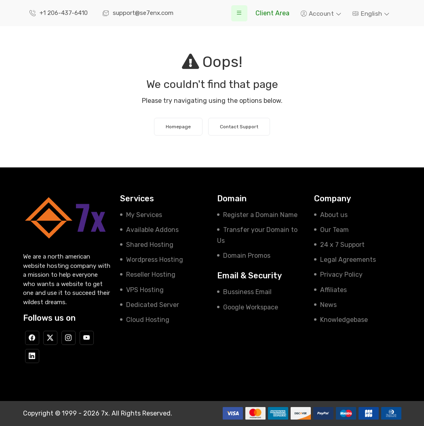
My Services (144, 215)
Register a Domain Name (260, 215)
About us (334, 215)
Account (318, 13)
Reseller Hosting (150, 274)
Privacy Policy (341, 274)
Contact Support (239, 126)
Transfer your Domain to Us (257, 235)
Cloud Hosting (147, 320)
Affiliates (333, 290)
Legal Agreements (348, 259)
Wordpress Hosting (154, 259)
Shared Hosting (149, 244)
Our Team (334, 230)
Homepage (178, 126)
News (328, 305)
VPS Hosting (145, 290)
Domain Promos (246, 255)
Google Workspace (250, 307)
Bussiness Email (247, 292)
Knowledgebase (344, 320)
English (368, 13)
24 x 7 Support (342, 244)
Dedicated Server (152, 305)
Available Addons (152, 230)
